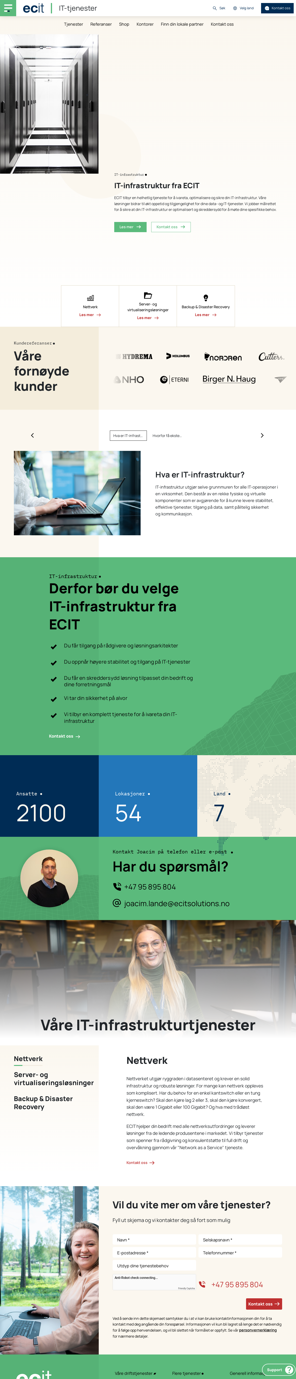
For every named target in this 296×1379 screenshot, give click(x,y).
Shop (124, 24)
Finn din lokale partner (182, 24)
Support (280, 1370)
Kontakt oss (277, 8)
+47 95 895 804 (150, 887)
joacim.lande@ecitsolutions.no (177, 903)
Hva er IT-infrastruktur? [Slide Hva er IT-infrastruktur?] (130, 435)
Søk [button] (218, 8)
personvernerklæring (258, 1330)
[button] (90, 306)
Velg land (243, 8)
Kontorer (145, 24)
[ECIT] (33, 8)
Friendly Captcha (186, 1288)
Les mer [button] (130, 227)
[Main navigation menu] (8, 8)
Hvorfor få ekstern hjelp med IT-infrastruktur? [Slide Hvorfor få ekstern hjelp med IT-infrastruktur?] (169, 435)
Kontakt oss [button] (171, 227)
